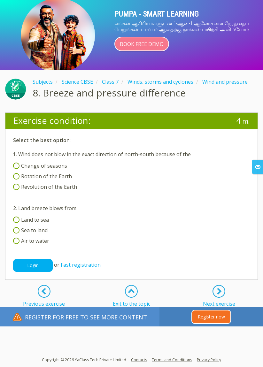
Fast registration (81, 265)
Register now (211, 317)
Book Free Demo (142, 44)
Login (33, 265)
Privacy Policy (209, 360)
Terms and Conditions (172, 360)
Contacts (139, 360)
